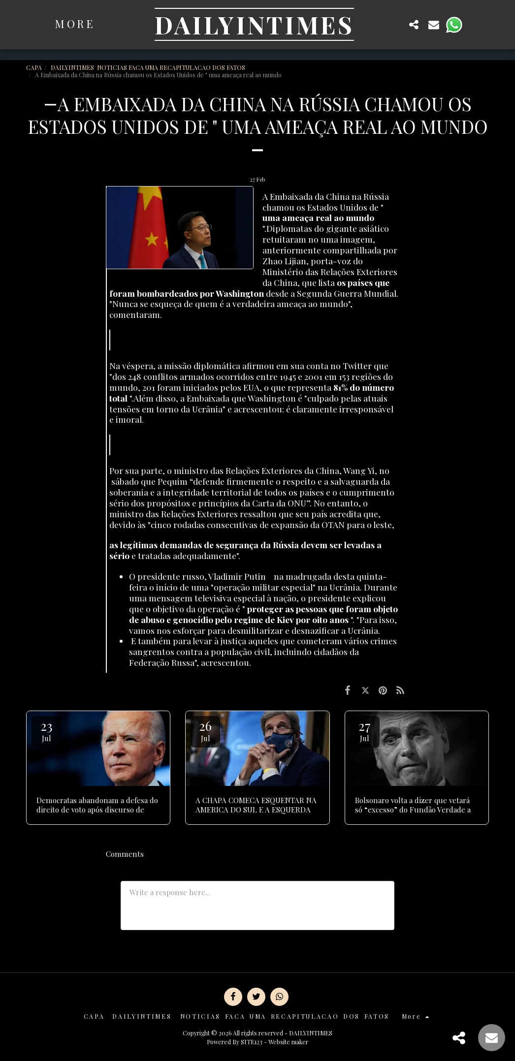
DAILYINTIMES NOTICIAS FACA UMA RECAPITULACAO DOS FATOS (149, 67)
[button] (394, 24)
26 (205, 730)
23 (46, 730)
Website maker (288, 1042)
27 (365, 730)
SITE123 (251, 1042)
